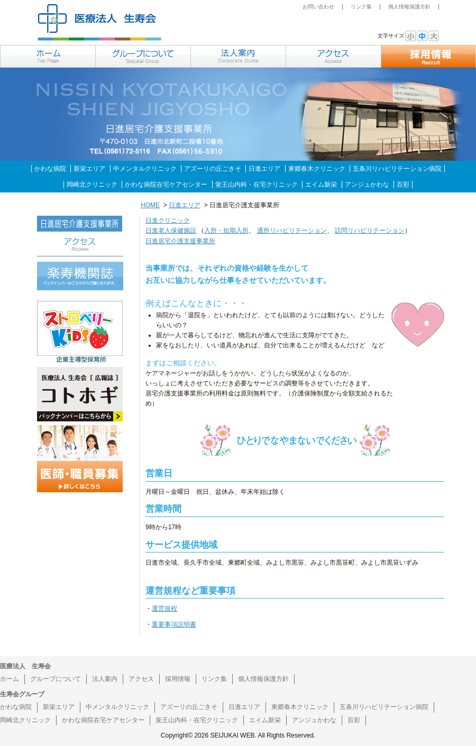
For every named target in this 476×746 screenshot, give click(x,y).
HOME (150, 205)
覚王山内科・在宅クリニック (256, 184)
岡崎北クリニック (92, 184)
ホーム (9, 679)
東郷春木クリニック (316, 168)
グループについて (55, 679)
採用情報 (177, 679)
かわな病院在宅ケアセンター (166, 184)
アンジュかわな (367, 184)
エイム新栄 (321, 184)
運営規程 (164, 608)
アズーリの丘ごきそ (212, 168)
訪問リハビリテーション (370, 230)
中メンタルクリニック (145, 168)
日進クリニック (167, 220)
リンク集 (361, 7)
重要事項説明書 (174, 624)
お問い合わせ (318, 7)
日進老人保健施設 (170, 230)
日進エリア (264, 168)
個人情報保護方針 (409, 7)
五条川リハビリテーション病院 (397, 168)
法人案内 (104, 679)
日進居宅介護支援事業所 (180, 241)
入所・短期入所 (226, 230)
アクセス (141, 679)
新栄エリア (89, 168)
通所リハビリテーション (292, 230)
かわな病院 (50, 168)
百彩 (403, 184)
